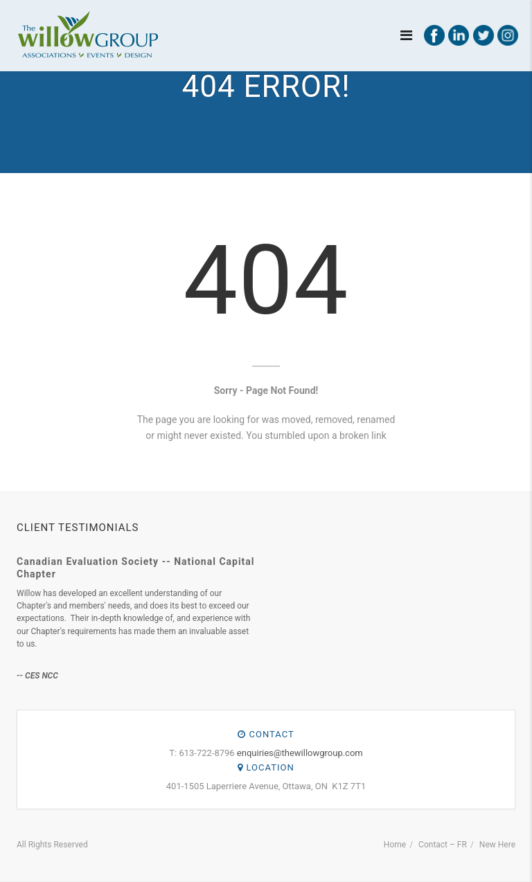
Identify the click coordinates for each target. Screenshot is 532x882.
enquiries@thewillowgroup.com (300, 753)
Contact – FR (442, 844)
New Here (497, 844)
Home (395, 844)
